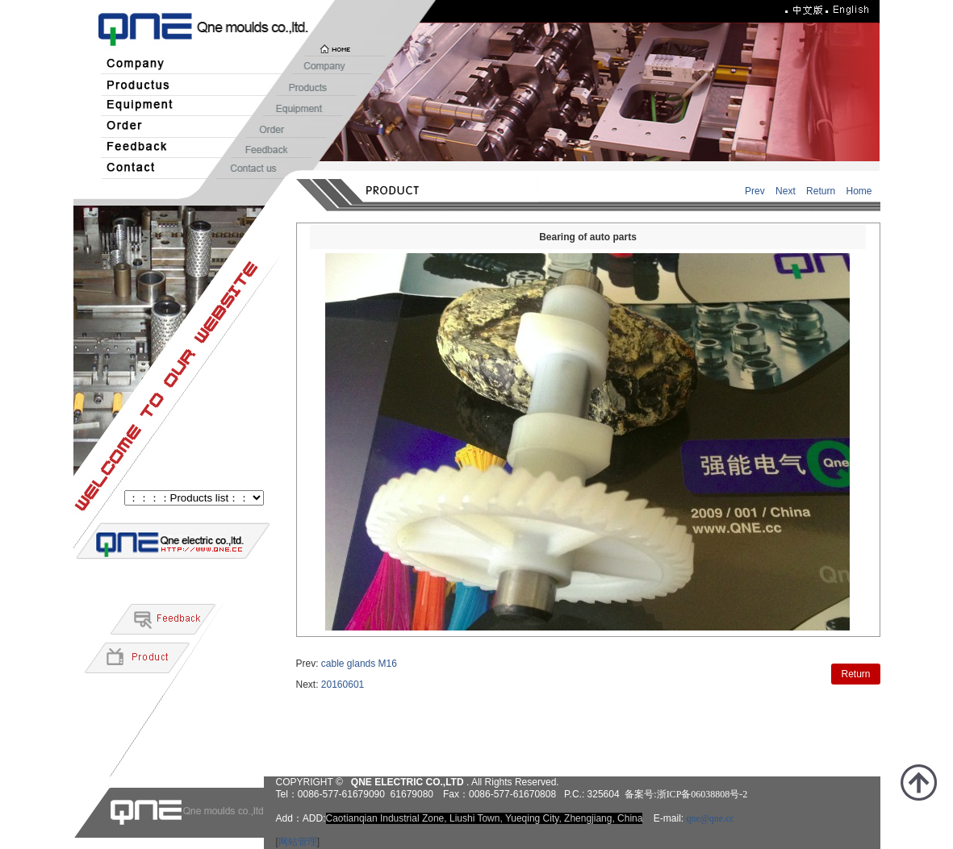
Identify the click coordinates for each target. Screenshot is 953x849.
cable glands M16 (359, 663)
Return (820, 191)
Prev (755, 191)
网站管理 (297, 841)
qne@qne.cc (710, 818)
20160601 (342, 684)
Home (858, 191)
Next (785, 191)
